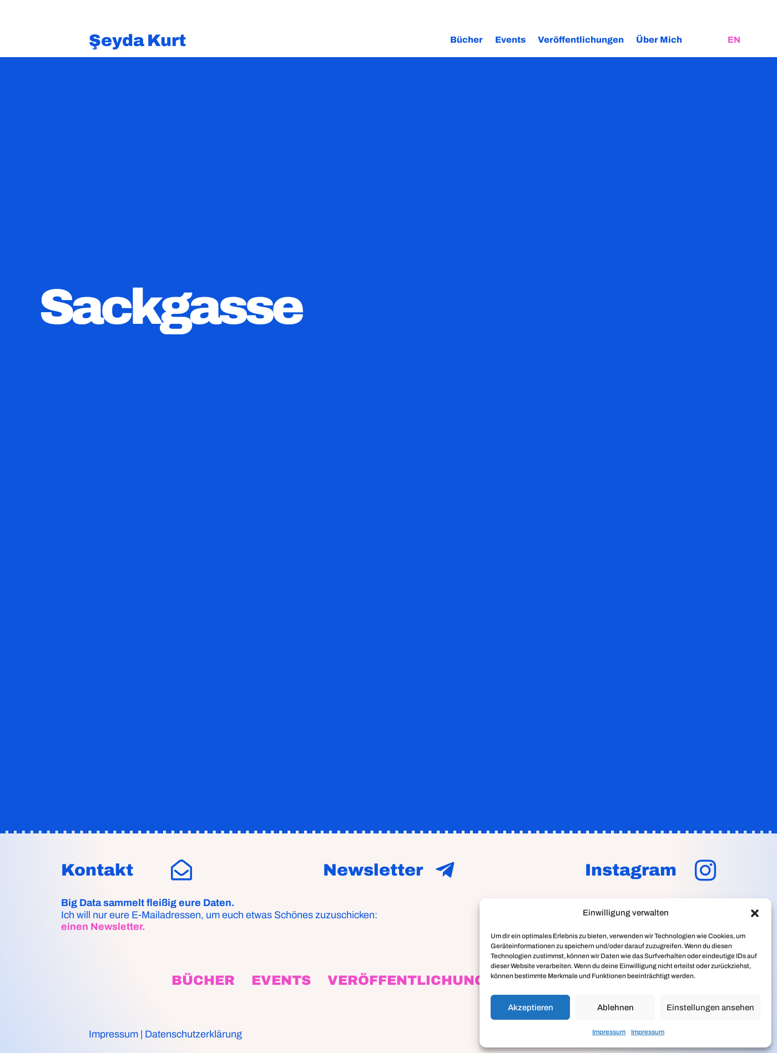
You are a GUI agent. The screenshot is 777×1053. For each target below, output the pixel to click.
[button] (754, 913)
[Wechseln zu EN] (734, 40)
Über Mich (659, 39)
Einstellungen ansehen (710, 1007)
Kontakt (97, 870)
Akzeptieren (530, 1007)
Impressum (608, 1032)
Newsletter (373, 870)
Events (510, 39)
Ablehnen (615, 1007)
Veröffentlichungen (581, 39)
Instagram (631, 870)
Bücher (466, 39)
